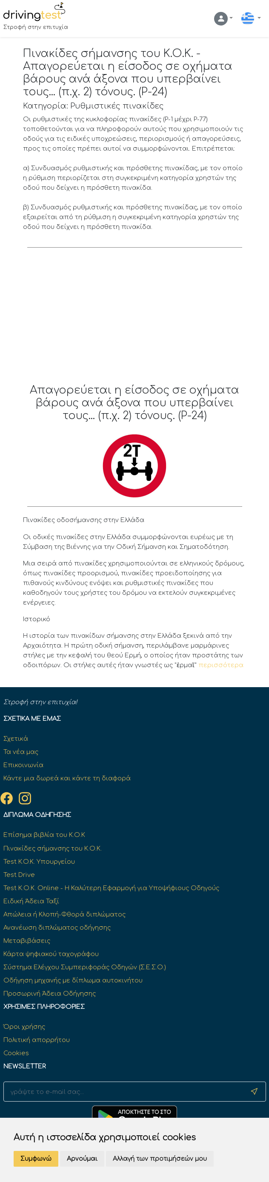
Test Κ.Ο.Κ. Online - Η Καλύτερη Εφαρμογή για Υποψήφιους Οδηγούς (111, 888)
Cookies (16, 1053)
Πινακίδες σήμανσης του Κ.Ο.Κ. (52, 848)
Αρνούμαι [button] (82, 1159)
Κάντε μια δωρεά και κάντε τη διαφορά (67, 778)
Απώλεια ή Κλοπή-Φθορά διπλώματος (64, 914)
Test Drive (19, 874)
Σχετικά (15, 738)
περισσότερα (220, 665)
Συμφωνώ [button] (36, 1159)
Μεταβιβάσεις (26, 940)
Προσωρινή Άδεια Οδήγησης (49, 993)
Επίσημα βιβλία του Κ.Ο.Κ (44, 834)
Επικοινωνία (23, 765)
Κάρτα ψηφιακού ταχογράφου (51, 954)
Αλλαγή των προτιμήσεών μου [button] (160, 1159)
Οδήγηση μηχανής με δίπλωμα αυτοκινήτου (73, 980)
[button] (223, 19)
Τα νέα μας (20, 751)
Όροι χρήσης (24, 1026)
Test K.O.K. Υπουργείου (39, 861)
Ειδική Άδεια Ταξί (31, 901)
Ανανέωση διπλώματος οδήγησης (57, 927)
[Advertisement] (134, 320)
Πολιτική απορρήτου (36, 1039)
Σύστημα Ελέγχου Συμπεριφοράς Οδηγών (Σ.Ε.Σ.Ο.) (84, 967)
